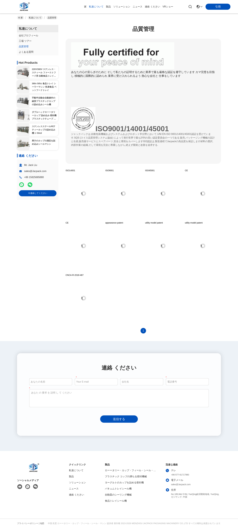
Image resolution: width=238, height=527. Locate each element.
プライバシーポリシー (27, 523)
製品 (108, 6)
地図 (42, 523)
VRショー (168, 6)
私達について (96, 6)
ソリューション (121, 6)
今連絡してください (37, 193)
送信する (119, 419)
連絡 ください (152, 6)
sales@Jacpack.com (35, 171)
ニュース (137, 6)
